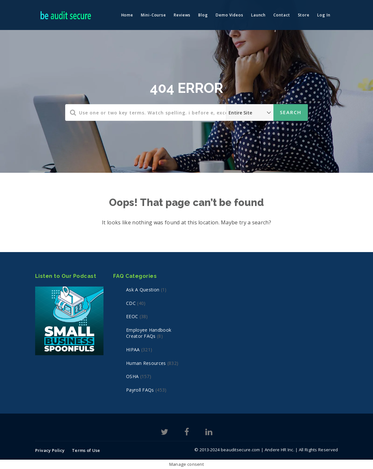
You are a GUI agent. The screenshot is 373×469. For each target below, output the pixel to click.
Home (127, 15)
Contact (281, 15)
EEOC (132, 316)
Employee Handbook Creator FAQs (148, 333)
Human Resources (146, 363)
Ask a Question (142, 290)
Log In (323, 15)
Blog (203, 15)
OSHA (132, 376)
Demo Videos (229, 15)
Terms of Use (86, 450)
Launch (258, 15)
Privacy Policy (50, 450)
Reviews (182, 15)
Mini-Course (153, 15)
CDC (131, 303)
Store (304, 15)
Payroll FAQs (140, 390)
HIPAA (133, 350)
